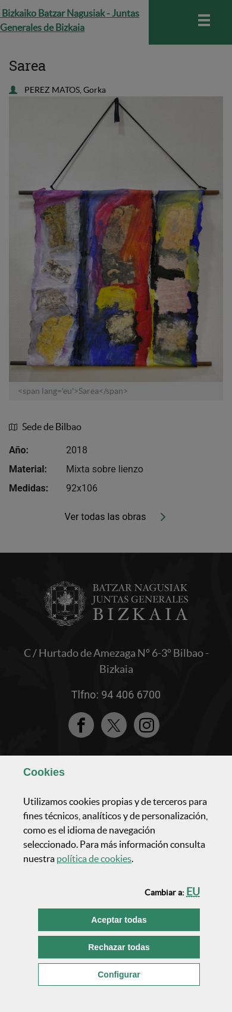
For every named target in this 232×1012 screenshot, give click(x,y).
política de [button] (94, 858)
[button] (193, 891)
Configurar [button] (149, 973)
